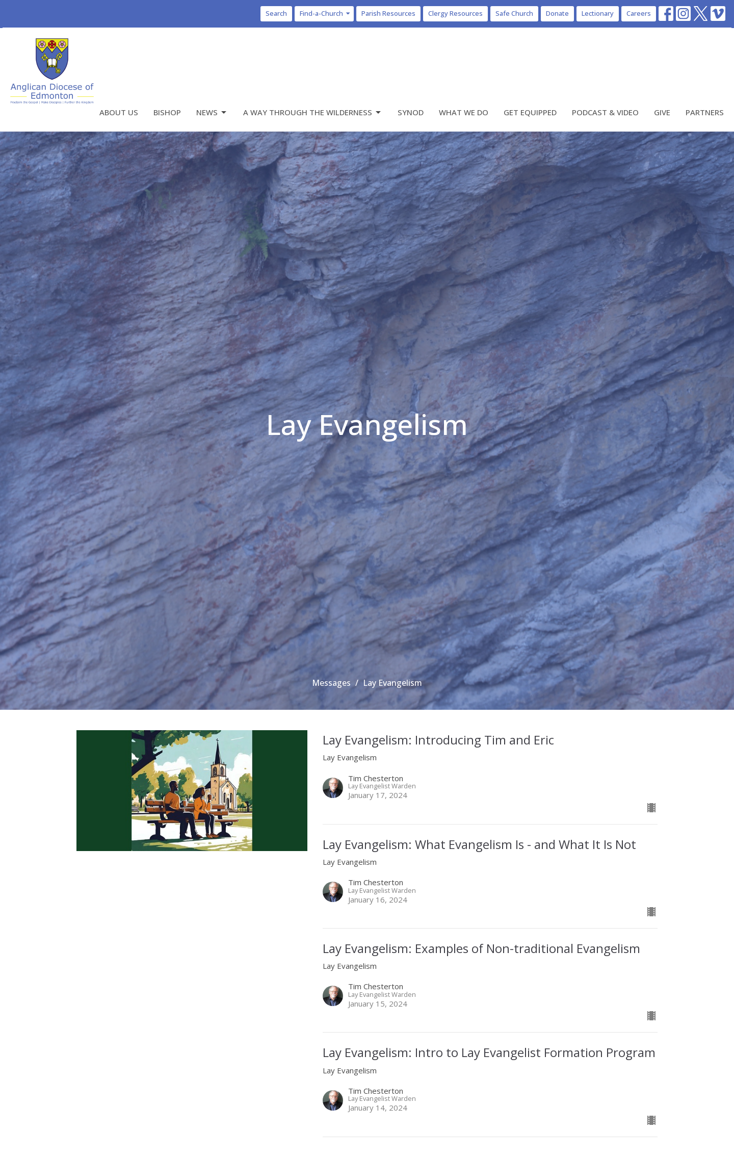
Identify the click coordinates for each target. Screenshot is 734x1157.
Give (662, 112)
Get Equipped (530, 112)
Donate (557, 13)
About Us (118, 112)
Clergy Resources (455, 13)
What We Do (463, 112)
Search (276, 13)
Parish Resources (388, 13)
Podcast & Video (605, 112)
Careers (638, 13)
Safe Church (514, 13)
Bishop (167, 112)
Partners (705, 112)
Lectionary (598, 13)
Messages (331, 682)
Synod (411, 112)
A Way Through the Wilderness (312, 112)
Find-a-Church (325, 13)
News (212, 112)
